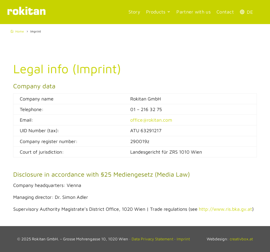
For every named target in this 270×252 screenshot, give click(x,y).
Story (134, 12)
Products (155, 12)
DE (250, 12)
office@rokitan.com (151, 120)
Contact (225, 12)
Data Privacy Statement (152, 239)
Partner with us (193, 12)
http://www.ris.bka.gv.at (225, 209)
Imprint (183, 239)
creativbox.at (241, 239)
